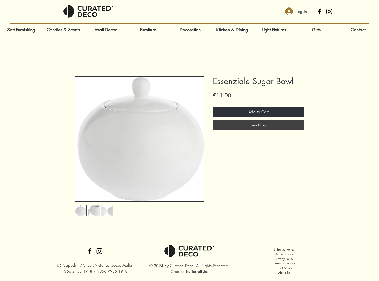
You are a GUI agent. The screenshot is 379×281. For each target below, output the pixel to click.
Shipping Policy (284, 249)
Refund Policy (284, 254)
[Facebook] (320, 11)
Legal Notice (284, 268)
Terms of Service (284, 263)
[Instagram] (329, 11)
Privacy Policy (284, 258)
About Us (284, 272)
